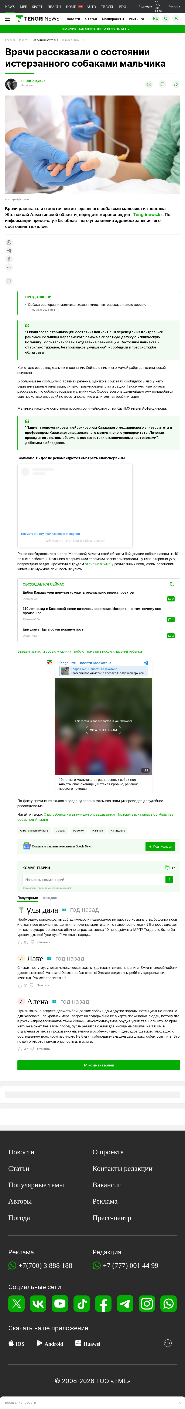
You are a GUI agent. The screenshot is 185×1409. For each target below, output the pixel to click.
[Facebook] (103, 1303)
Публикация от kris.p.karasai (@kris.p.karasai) (75, 540)
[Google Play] (39, 1344)
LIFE (23, 6)
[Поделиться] (176, 84)
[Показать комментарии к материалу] (9, 281)
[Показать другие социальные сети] (9, 267)
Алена (37, 1001)
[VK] (38, 1303)
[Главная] (36, 19)
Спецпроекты (113, 19)
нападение (118, 830)
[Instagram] (147, 1303)
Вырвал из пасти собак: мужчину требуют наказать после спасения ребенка (79, 651)
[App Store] (11, 1344)
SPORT (37, 6)
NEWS (10, 6)
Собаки (60, 830)
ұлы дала (42, 910)
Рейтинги (136, 19)
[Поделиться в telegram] (9, 251)
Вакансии (107, 1185)
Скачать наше (29, 1328)
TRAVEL (107, 6)
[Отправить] (169, 879)
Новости (73, 19)
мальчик (97, 830)
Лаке (35, 958)
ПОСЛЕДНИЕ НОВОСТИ (20, 1402)
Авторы (20, 1201)
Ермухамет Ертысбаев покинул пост (53, 629)
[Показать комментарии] (162, 84)
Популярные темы (36, 1185)
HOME (71, 6)
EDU (122, 6)
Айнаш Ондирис (32, 81)
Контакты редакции (123, 1168)
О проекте (108, 1152)
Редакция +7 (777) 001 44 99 (150, 6)
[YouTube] (60, 1303)
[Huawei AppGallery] (78, 1344)
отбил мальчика (97, 564)
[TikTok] (81, 1303)
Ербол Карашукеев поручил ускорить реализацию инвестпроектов (78, 592)
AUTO (91, 6)
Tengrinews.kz (147, 214)
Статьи (91, 19)
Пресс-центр (112, 1218)
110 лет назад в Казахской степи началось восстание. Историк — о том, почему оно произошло (92, 611)
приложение (69, 1328)
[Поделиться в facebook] (9, 259)
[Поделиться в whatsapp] (9, 243)
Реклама (174, 6)
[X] (16, 1303)
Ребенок (78, 830)
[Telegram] (125, 1303)
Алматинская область (34, 830)
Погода (19, 1218)
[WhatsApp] (168, 1303)
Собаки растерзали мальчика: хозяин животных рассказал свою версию (87, 304)
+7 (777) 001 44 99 (130, 1265)
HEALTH (54, 6)
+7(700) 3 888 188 (45, 1265)
